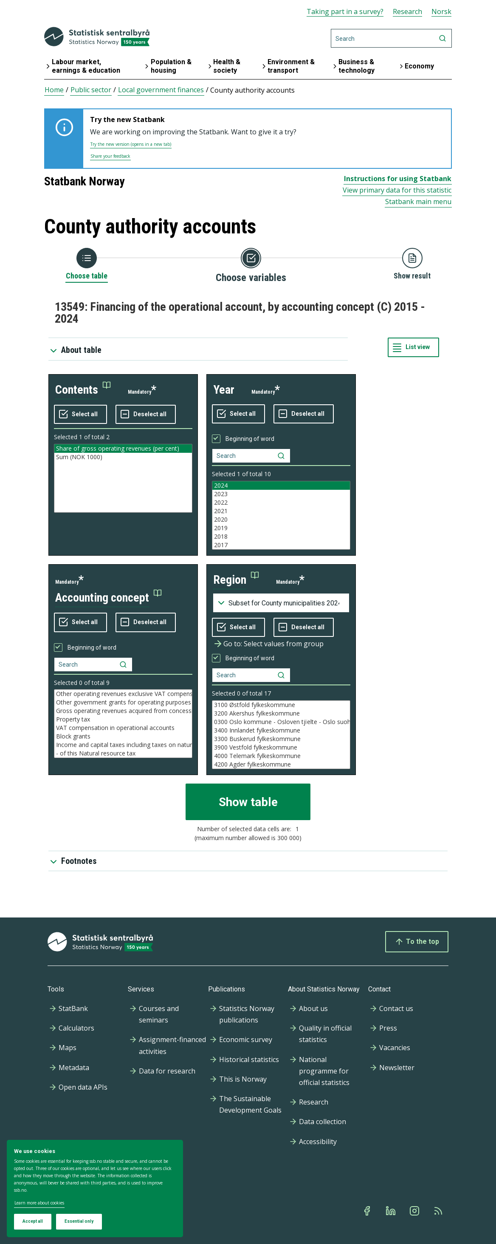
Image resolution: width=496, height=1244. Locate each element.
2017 (281, 545)
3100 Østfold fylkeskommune (281, 705)
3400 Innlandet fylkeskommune (281, 730)
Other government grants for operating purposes (123, 702)
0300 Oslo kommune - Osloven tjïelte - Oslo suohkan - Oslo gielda (281, 722)
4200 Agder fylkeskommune (281, 764)
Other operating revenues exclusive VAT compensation (123, 694)
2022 (281, 502)
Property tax (123, 719)
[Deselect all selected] (146, 414)
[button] (83, 390)
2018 (281, 536)
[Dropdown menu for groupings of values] (281, 603)
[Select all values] (80, 414)
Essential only (79, 1221)
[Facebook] (367, 1210)
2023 (281, 494)
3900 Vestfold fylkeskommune (281, 747)
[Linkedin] (391, 1210)
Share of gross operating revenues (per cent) (123, 448)
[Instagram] (415, 1210)
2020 (281, 519)
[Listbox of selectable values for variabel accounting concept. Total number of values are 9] (123, 723)
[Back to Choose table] (86, 264)
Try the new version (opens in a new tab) (130, 144)
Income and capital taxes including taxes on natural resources (123, 745)
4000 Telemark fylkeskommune (281, 756)
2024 (281, 485)
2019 (281, 528)
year (223, 390)
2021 (281, 511)
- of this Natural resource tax (123, 753)
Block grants (123, 736)
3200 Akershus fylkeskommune (281, 713)
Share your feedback (110, 156)
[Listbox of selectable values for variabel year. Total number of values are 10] (281, 515)
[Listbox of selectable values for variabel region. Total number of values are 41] (281, 734)
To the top (417, 941)
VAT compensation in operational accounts (123, 728)
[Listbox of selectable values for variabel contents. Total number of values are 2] (123, 478)
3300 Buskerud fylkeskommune (281, 739)
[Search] (391, 38)
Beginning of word (249, 438)
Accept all (33, 1221)
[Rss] (439, 1210)
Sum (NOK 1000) (123, 457)
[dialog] (95, 1189)
